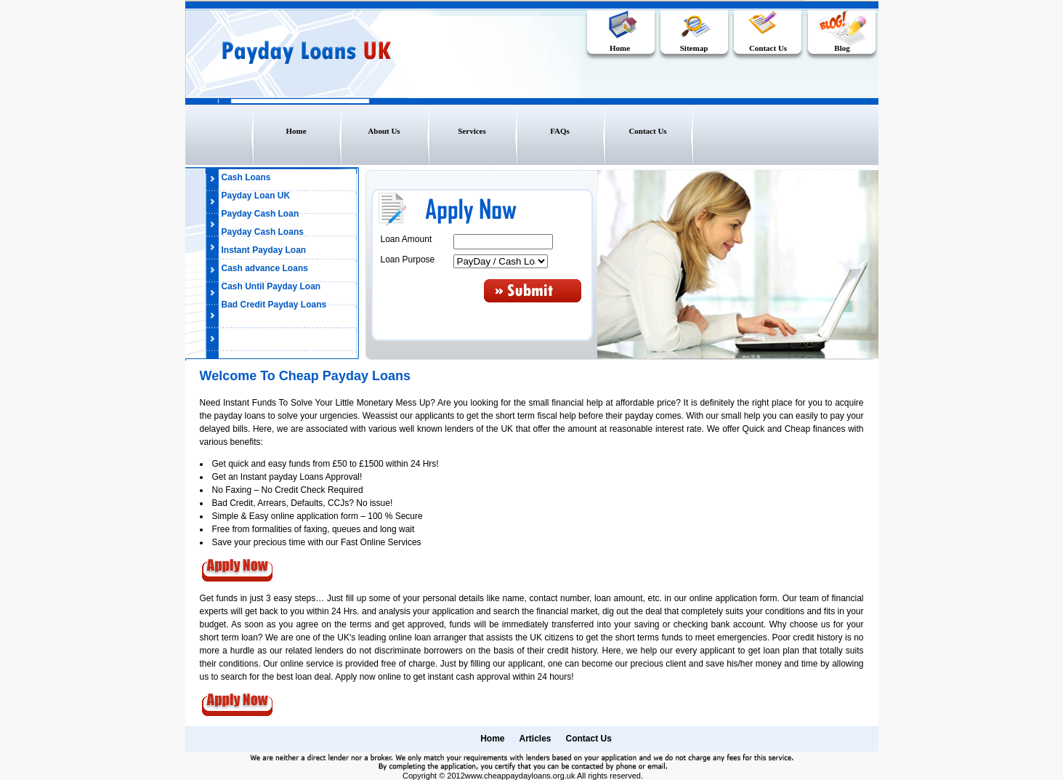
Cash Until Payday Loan (271, 286)
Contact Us (768, 48)
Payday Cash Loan (260, 214)
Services (471, 130)
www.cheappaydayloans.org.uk (520, 775)
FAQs (560, 130)
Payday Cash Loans (263, 232)
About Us (384, 130)
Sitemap (694, 48)
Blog (841, 48)
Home (620, 48)
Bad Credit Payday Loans (274, 304)
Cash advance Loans (265, 268)
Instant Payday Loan (264, 250)
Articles (535, 738)
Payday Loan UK (256, 195)
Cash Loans (246, 177)
